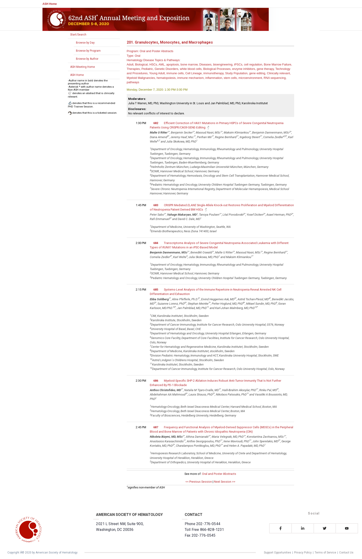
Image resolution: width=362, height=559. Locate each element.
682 (155, 123)
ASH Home (49, 4)
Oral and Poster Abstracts (219, 474)
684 (155, 243)
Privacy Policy (303, 552)
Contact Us (346, 552)
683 (155, 205)
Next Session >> (224, 481)
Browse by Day (85, 42)
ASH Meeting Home (82, 66)
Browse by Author (87, 58)
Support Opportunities (277, 552)
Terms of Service (325, 552)
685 (155, 289)
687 (155, 427)
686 (155, 380)
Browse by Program (88, 50)
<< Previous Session (198, 481)
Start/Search (78, 34)
